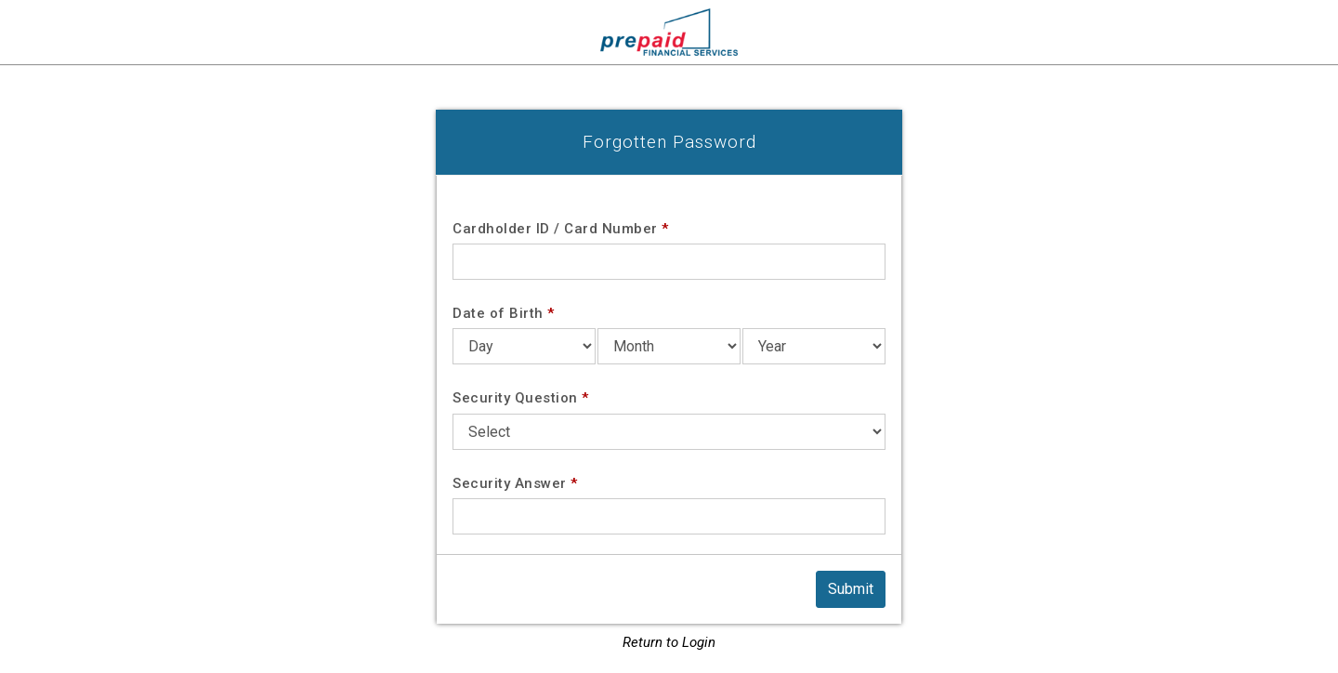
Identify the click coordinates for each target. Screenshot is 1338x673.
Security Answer (515, 483)
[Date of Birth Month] (669, 346)
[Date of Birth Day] (524, 346)
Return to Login (669, 642)
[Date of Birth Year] (813, 346)
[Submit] (850, 589)
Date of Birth (504, 313)
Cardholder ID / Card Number (561, 228)
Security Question (521, 397)
